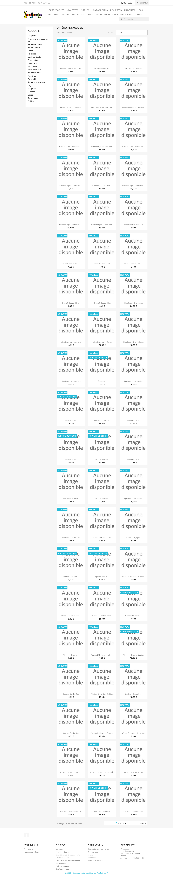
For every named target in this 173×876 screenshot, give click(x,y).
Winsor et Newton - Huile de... (133, 733)
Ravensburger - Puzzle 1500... (102, 107)
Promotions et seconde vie (118, 14)
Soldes (138, 14)
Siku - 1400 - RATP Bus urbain (71, 68)
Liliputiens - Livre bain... (71, 498)
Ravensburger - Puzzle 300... (133, 146)
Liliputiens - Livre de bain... (133, 342)
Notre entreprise (62, 866)
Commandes (93, 852)
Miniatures (129, 10)
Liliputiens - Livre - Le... (102, 420)
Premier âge (78, 14)
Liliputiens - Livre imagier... (71, 342)
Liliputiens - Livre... (71, 420)
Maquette (32, 36)
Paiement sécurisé (63, 858)
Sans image (33, 98)
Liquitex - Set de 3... (70, 577)
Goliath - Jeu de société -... (102, 811)
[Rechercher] (134, 19)
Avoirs (90, 855)
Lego (140, 10)
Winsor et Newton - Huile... (102, 616)
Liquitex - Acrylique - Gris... (102, 538)
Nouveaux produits (31, 852)
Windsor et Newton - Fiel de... (102, 694)
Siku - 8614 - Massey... (102, 68)
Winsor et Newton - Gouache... (133, 577)
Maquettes (72, 10)
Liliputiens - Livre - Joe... (133, 303)
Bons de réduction (95, 861)
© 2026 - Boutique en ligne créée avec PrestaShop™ (86, 873)
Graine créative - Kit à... (71, 264)
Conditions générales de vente (68, 855)
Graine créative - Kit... (102, 303)
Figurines (32, 76)
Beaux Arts (116, 10)
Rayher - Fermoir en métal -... (71, 107)
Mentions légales (62, 852)
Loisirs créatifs (100, 10)
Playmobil (53, 14)
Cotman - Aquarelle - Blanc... (71, 616)
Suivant (142, 823)
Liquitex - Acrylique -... (133, 538)
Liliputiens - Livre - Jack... (102, 342)
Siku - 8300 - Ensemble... (133, 68)
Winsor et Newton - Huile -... (102, 655)
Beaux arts (32, 63)
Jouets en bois (34, 73)
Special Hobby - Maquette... (133, 811)
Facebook (26, 835)
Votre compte (95, 845)
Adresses (92, 858)
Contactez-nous (62, 869)
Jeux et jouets (34, 47)
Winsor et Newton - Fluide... (102, 733)
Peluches (32, 54)
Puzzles (85, 10)
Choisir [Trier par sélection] (131, 32)
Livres (90, 14)
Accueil (34, 31)
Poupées (65, 14)
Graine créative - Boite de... (133, 225)
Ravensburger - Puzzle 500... (102, 186)
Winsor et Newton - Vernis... (71, 772)
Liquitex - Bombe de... (70, 694)
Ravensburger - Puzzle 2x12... (70, 186)
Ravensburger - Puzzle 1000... (102, 146)
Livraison (59, 849)
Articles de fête (34, 69)
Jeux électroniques (36, 82)
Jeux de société (56, 10)
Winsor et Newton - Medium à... (102, 772)
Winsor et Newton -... (133, 616)
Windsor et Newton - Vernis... (71, 811)
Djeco (99, 14)
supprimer (102, 381)
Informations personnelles (98, 849)
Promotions (28, 849)
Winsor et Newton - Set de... (134, 655)
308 (125, 823)
